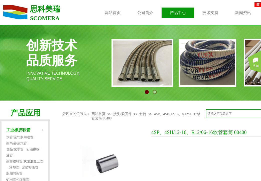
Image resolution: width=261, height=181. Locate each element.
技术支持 (210, 13)
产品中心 (178, 13)
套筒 (142, 114)
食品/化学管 (15, 149)
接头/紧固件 (122, 114)
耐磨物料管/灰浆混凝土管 (24, 161)
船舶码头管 (14, 173)
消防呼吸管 (30, 167)
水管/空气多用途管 (19, 137)
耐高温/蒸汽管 (16, 143)
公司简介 (145, 13)
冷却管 (14, 167)
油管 (9, 155)
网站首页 (98, 114)
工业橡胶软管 (18, 130)
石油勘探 (33, 149)
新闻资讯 (243, 13)
